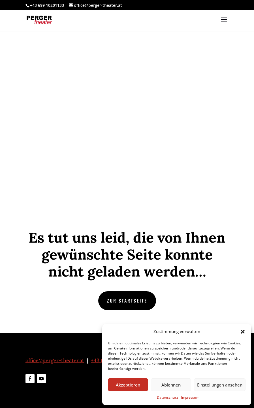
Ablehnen (171, 385)
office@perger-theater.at (54, 360)
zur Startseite (127, 300)
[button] (243, 331)
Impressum (190, 397)
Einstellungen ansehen (219, 385)
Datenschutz (167, 397)
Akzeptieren (128, 385)
